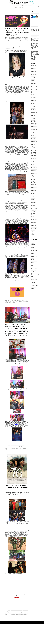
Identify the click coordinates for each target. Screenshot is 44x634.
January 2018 (33, 185)
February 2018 (34, 184)
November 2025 (34, 69)
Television (33, 282)
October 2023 (33, 100)
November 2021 (34, 127)
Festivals (12, 445)
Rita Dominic (20, 613)
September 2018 (34, 173)
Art (31, 245)
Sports (32, 280)
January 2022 (33, 124)
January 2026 (33, 66)
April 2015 (33, 234)
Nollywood (10, 447)
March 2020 (33, 149)
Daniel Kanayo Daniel (20, 611)
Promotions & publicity (20, 445)
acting (22, 300)
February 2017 (34, 202)
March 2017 (33, 201)
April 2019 (33, 164)
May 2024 (33, 92)
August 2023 (33, 103)
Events (12, 300)
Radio (32, 276)
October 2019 (33, 155)
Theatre (15, 300)
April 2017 (33, 199)
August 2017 (33, 193)
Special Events (34, 279)
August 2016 (33, 210)
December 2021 (34, 126)
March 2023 (33, 109)
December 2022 (34, 112)
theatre (13, 301)
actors (24, 300)
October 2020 (33, 144)
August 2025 (33, 74)
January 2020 (33, 152)
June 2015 (33, 231)
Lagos (21, 612)
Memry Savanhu (26, 612)
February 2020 (34, 150)
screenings (24, 613)
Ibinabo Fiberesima (12, 612)
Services (12, 7)
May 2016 (33, 214)
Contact (30, 7)
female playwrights (8, 301)
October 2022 (33, 115)
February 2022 (34, 123)
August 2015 (33, 228)
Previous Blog (22, 7)
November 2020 (34, 143)
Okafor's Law (15, 447)
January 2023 (33, 111)
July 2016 (33, 211)
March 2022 (33, 121)
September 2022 (34, 117)
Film (15, 445)
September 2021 (34, 129)
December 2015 (34, 222)
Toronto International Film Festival (14, 614)
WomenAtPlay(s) (26, 301)
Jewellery (33, 271)
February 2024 (34, 95)
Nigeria (6, 613)
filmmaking (18, 446)
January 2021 (33, 140)
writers (6, 302)
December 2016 (34, 204)
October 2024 (33, 88)
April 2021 (33, 135)
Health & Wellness (34, 267)
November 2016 (34, 205)
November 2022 (34, 114)
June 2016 (33, 213)
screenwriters (24, 447)
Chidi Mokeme (13, 611)
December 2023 (34, 98)
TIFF (27, 613)
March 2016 (33, 217)
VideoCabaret (20, 301)
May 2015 (33, 233)
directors (27, 300)
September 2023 (34, 101)
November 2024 (34, 86)
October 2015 (33, 225)
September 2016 (34, 208)
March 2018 (33, 182)
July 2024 (33, 91)
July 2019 (33, 159)
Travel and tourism (34, 285)
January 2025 (33, 85)
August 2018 (33, 175)
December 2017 (34, 187)
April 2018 (33, 181)
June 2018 (33, 178)
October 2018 (33, 172)
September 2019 (34, 156)
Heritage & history (34, 268)
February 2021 (34, 138)
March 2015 (33, 236)
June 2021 (33, 132)
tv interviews (19, 448)
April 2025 (33, 80)
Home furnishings (34, 270)
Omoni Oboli (20, 447)
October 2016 (33, 207)
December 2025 (34, 68)
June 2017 (33, 196)
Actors (9, 300)
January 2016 (33, 220)
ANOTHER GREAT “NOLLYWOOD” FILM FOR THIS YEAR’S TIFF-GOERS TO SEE (16, 488)
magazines (22, 446)
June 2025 (33, 77)
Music (32, 273)
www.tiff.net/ (15, 424)
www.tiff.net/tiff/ (17, 597)
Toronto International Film (12, 448)
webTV (32, 288)
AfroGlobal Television (8, 446)
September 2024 (34, 89)
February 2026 (34, 65)
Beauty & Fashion (34, 248)
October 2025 (33, 71)
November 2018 (34, 170)
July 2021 (33, 130)
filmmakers (6, 612)
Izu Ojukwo (18, 612)
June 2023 (33, 106)
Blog (16, 7)
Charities (33, 251)
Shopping (33, 277)
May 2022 (33, 120)
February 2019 (34, 167)
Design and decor (34, 256)
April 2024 (33, 94)
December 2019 (34, 153)
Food (32, 265)
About (6, 7)
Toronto (15, 301)
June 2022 (33, 118)
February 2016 (34, 219)
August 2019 (33, 158)
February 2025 (34, 83)
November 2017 (34, 188)
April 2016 (33, 216)
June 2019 (33, 161)
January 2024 (33, 97)
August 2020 (33, 146)
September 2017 (34, 191)
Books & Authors (34, 250)
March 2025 (33, 82)
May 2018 (33, 179)
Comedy (32, 253)
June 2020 (33, 147)
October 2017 (33, 190)
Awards (32, 247)
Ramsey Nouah (14, 613)
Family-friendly (34, 261)
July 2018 (33, 176)
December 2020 (34, 141)
